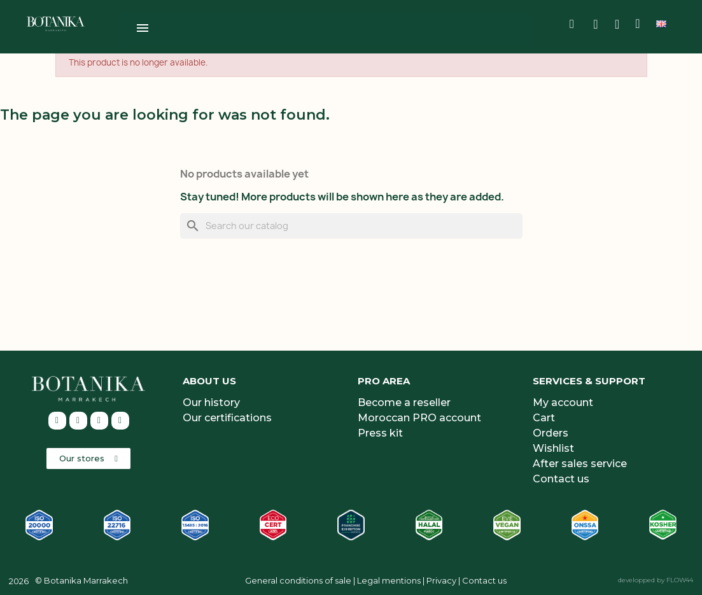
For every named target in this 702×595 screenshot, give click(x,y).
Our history (211, 401)
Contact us (561, 477)
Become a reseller (404, 401)
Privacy (441, 578)
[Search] (351, 224)
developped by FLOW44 (655, 578)
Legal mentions (389, 578)
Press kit (380, 431)
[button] (88, 456)
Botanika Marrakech (86, 578)
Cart (544, 416)
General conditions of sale (298, 578)
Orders (550, 431)
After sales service (580, 462)
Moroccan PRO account (419, 416)
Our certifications (227, 416)
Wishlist (553, 446)
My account (563, 401)
